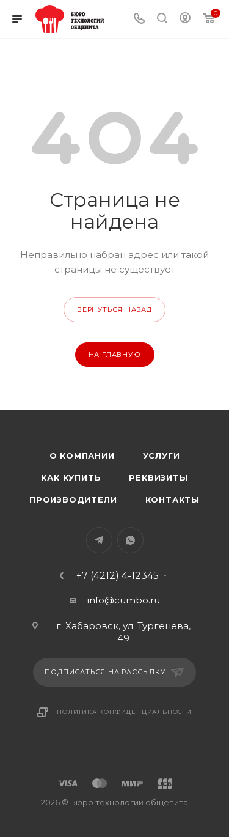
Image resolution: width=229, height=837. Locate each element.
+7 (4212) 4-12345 (117, 576)
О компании (82, 455)
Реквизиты (158, 477)
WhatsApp (130, 540)
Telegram (99, 540)
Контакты (172, 499)
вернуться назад (114, 309)
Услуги (161, 455)
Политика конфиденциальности (124, 712)
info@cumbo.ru (123, 600)
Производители (73, 499)
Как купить (71, 477)
